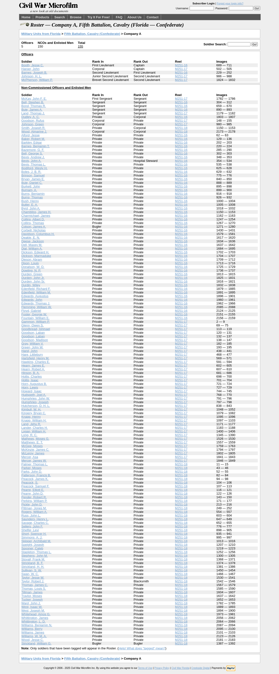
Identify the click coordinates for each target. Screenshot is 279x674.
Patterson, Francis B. (36, 475)
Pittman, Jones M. (34, 508)
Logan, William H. (33, 431)
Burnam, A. (29, 190)
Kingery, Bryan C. (33, 413)
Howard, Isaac (31, 391)
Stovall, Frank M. (33, 559)
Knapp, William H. (34, 420)
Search (59, 17)
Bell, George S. (32, 153)
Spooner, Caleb (32, 548)
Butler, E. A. (29, 204)
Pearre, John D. (32, 493)
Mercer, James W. (34, 460)
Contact (152, 17)
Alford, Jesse (30, 135)
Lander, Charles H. (34, 428)
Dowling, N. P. (31, 270)
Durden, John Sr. (33, 281)
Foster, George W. (34, 314)
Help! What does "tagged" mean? (141, 648)
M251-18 (181, 128)
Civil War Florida (180, 668)
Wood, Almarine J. (34, 131)
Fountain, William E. (35, 318)
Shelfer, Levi (30, 530)
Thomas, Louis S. (33, 588)
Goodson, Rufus (32, 120)
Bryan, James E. (33, 179)
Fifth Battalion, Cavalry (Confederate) (92, 34)
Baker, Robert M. (33, 139)
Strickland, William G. (36, 643)
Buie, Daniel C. (32, 183)
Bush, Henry (30, 201)
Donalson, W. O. (33, 267)
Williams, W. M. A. (34, 636)
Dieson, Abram (31, 259)
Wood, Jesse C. (32, 640)
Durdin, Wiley (30, 285)
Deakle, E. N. (30, 237)
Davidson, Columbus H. (38, 234)
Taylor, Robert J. (32, 581)
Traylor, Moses (31, 596)
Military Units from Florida (41, 34)
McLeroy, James (32, 453)
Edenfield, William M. (36, 292)
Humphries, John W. (35, 398)
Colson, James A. (33, 226)
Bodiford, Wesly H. (34, 168)
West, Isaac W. (31, 607)
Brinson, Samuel (33, 175)
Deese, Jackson (32, 241)
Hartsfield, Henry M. (35, 358)
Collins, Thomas (32, 223)
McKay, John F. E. (34, 98)
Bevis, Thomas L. (33, 164)
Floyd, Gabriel (31, 311)
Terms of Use (145, 668)
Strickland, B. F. (32, 563)
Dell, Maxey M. (31, 245)
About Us (134, 17)
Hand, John (29, 351)
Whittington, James (34, 618)
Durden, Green (31, 274)
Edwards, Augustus (34, 296)
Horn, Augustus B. (34, 384)
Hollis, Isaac (29, 380)
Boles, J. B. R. (31, 172)
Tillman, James (32, 592)
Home (26, 17)
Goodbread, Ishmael (35, 329)
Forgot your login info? (230, 3)
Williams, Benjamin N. (36, 625)
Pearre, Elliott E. (32, 490)
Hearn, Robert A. (33, 369)
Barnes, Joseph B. (34, 72)
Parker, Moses (31, 468)
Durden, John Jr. (33, 278)
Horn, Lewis (29, 387)
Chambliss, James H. (36, 212)
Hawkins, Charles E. (35, 362)
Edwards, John (31, 300)
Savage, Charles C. (35, 523)
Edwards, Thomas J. (35, 303)
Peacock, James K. (34, 479)
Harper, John (30, 69)
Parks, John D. (31, 471)
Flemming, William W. (36, 307)
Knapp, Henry (31, 417)
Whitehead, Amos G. (35, 614)
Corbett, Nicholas (33, 230)
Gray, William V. (32, 343)
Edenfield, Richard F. (36, 289)
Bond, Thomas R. (33, 106)
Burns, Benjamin (33, 193)
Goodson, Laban (33, 332)
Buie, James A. (32, 109)
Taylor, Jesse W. (32, 577)
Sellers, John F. (32, 526)
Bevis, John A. (31, 161)
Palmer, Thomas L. (34, 464)
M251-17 (181, 69)
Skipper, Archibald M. (36, 541)
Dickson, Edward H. (35, 252)
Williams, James (32, 632)
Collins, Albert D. (33, 219)
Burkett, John (30, 186)
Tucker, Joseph (32, 599)
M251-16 (181, 65)
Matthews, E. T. (32, 442)
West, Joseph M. (33, 610)
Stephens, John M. (34, 555)
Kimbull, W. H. (31, 409)
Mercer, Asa (29, 457)
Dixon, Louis (30, 263)
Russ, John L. (31, 515)
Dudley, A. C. (30, 117)
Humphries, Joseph (35, 402)
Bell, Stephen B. (32, 102)
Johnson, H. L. (31, 76)
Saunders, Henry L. (35, 519)
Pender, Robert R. (34, 497)
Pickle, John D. (32, 504)
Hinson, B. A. (30, 373)
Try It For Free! (98, 17)
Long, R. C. (29, 435)
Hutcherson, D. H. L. (35, 406)
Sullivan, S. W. (31, 570)
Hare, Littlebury (32, 354)
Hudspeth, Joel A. (33, 395)
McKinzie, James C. (35, 449)
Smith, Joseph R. (33, 128)
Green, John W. (32, 347)
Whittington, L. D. (33, 621)
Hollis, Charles (31, 376)
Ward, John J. (31, 603)
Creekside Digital (200, 668)
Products (42, 17)
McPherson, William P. (37, 80)
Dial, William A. (32, 248)
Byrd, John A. (30, 208)
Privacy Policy (161, 668)
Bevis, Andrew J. (33, 157)
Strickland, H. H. (32, 566)
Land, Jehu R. (31, 424)
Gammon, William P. (35, 321)
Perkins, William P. (34, 501)
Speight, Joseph (32, 545)
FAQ (119, 17)
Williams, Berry (32, 629)
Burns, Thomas (32, 197)
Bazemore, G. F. (32, 150)
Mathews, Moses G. (35, 438)
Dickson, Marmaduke (36, 256)
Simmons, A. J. (32, 537)
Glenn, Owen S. (32, 325)
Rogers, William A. (34, 512)
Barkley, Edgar (31, 142)
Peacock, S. (29, 482)
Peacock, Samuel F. (35, 486)
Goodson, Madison (34, 340)
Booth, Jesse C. (32, 65)
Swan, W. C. (30, 574)
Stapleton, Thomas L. (36, 552)
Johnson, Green (32, 124)
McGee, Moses (32, 446)
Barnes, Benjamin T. (35, 146)
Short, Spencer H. (34, 534)
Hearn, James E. (33, 365)
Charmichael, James (35, 215)
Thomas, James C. (34, 585)
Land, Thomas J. (33, 113)
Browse (75, 17)
